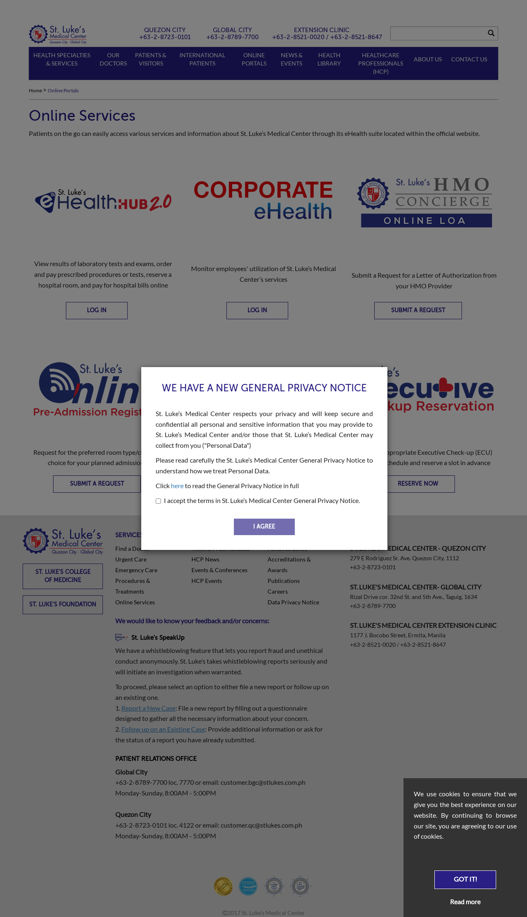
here (177, 485)
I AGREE (264, 527)
